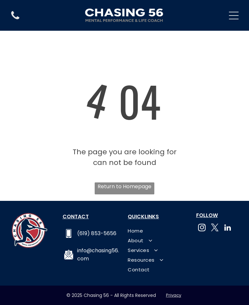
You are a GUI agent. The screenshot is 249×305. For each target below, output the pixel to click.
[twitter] (214, 228)
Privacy (173, 295)
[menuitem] (157, 230)
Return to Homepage (124, 186)
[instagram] (202, 228)
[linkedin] (227, 228)
